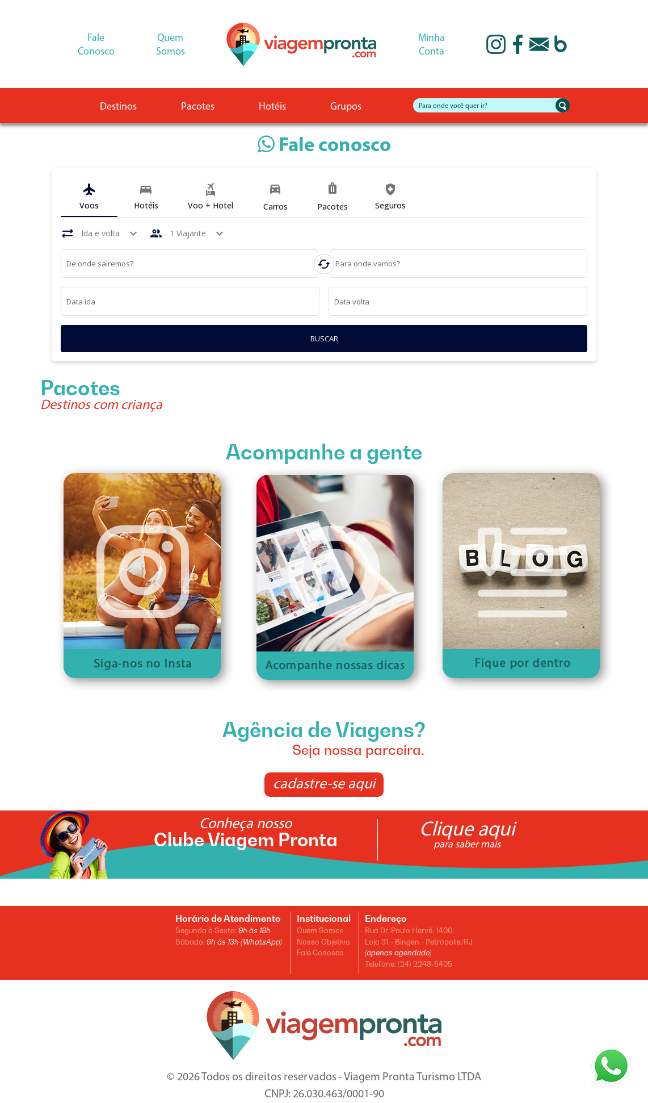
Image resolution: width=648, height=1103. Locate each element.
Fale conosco (324, 146)
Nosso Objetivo (323, 941)
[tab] (89, 197)
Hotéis (272, 107)
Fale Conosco (320, 952)
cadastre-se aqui (324, 784)
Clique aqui (467, 834)
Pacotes (197, 107)
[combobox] (189, 265)
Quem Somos (320, 930)
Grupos (345, 107)
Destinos (118, 107)
